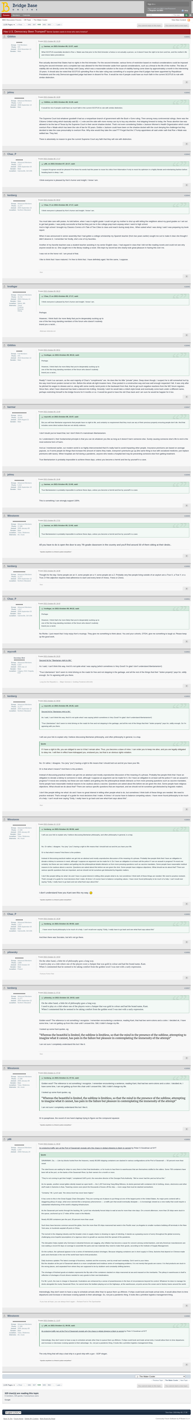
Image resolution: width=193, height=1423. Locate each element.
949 (44, 24)
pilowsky (12, 952)
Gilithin (11, 36)
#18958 (187, 1068)
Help (185, 11)
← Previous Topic (157, 1380)
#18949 (187, 516)
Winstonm (13, 515)
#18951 (187, 599)
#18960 (187, 1316)
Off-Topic (27, 20)
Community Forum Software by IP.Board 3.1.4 (173, 1419)
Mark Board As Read (47, 1419)
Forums (6, 15)
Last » (59, 24)
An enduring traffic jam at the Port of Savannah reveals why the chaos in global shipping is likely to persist (85, 1148)
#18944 (187, 195)
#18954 (187, 820)
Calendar (26, 15)
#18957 (187, 988)
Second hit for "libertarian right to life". (55, 660)
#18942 (187, 93)
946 (29, 24)
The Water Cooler (40, 20)
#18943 (187, 154)
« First (19, 24)
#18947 (187, 407)
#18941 (187, 37)
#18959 (187, 1139)
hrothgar (12, 286)
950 (49, 24)
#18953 (187, 696)
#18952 (187, 652)
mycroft (11, 651)
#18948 (187, 475)
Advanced (190, 15)
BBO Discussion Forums (11, 20)
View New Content (179, 20)
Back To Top (8, 1419)
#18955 (187, 914)
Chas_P (11, 154)
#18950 (187, 566)
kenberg (12, 195)
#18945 (187, 287)
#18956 (187, 952)
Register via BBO (156, 10)
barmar (11, 407)
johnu (10, 92)
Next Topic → (185, 1380)
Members (16, 15)
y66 (9, 1139)
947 (34, 24)
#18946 (187, 345)
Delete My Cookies (32, 1419)
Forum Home (18, 1419)
